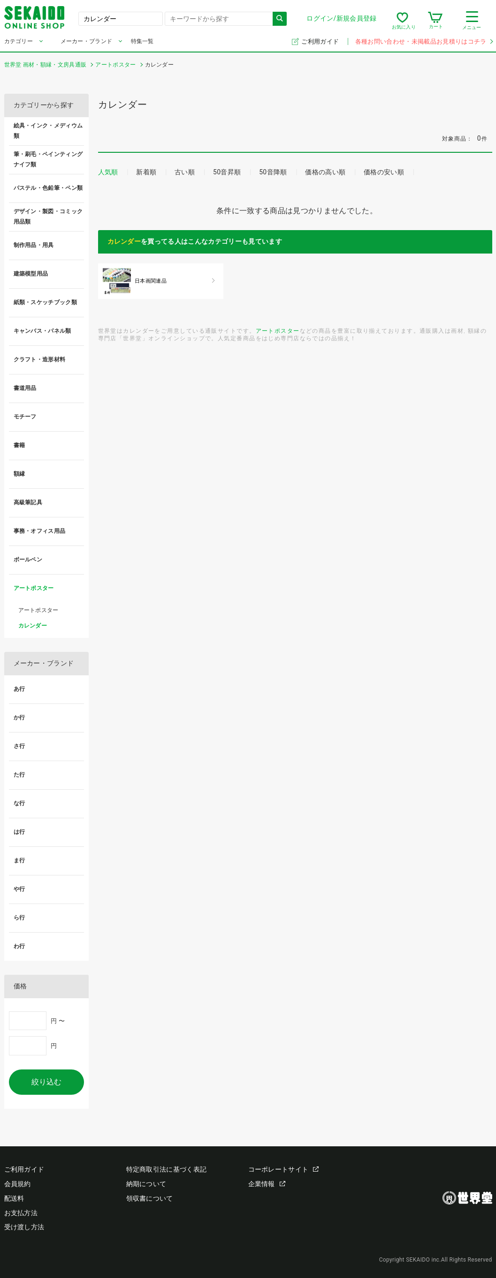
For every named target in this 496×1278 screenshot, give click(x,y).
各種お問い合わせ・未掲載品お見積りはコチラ (423, 41)
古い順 (185, 172)
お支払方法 (21, 1213)
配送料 (14, 1198)
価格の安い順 (384, 172)
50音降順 (273, 172)
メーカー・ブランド (87, 41)
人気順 (108, 172)
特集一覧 (142, 41)
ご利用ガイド (320, 41)
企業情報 (266, 1184)
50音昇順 (227, 172)
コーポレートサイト (283, 1169)
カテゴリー (18, 41)
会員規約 (17, 1184)
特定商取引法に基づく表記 (166, 1169)
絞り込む (46, 1082)
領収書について (149, 1198)
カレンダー (124, 241)
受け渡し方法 (24, 1227)
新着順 (146, 172)
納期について (146, 1184)
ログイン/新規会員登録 (341, 18)
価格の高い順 (325, 172)
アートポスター (278, 330)
